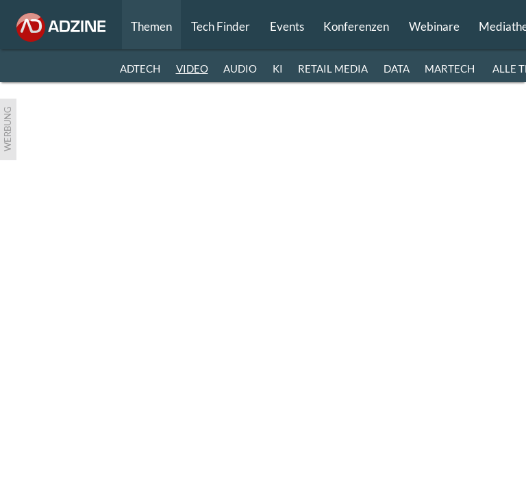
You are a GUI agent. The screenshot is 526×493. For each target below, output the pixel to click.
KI (278, 68)
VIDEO (192, 68)
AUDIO (240, 68)
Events (287, 26)
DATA (397, 68)
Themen (151, 26)
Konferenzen (356, 26)
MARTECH (450, 68)
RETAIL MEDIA (333, 68)
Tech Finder (220, 26)
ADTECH (140, 68)
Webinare (434, 26)
